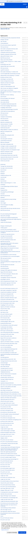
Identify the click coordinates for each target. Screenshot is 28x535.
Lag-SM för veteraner (5, 70)
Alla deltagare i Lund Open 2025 (7, 79)
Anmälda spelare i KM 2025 (6, 125)
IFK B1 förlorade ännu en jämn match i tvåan (9, 301)
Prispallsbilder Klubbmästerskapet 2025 (8, 103)
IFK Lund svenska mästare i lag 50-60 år (8, 45)
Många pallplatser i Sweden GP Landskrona (9, 129)
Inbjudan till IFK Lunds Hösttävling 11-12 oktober (10, 75)
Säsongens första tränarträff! (6, 236)
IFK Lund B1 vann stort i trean (6, 425)
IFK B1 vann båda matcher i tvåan (7, 350)
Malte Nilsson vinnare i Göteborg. (7, 94)
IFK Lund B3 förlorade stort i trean (7, 423)
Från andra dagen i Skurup (6, 509)
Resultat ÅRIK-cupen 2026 (6, 64)
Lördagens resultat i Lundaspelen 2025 (8, 147)
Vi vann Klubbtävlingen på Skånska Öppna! (9, 186)
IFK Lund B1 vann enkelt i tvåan (7, 345)
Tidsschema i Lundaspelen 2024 (7, 294)
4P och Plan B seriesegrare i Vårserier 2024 (9, 273)
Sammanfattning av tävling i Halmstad (8, 507)
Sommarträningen (4, 362)
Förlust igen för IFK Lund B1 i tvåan (7, 334)
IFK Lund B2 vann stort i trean (6, 416)
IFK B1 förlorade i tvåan (5, 317)
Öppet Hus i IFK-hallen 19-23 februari (8, 306)
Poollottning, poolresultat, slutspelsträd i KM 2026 (10, 37)
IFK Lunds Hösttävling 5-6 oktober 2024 (8, 239)
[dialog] (14, 527)
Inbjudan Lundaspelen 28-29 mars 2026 (8, 54)
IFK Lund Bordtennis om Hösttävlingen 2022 (9, 497)
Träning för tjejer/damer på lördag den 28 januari (10, 447)
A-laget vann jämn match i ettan (7, 499)
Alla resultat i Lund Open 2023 (6, 390)
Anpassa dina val (4, 529)
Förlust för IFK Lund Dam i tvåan (7, 408)
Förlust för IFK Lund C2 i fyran (6, 473)
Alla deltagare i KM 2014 (5, 279)
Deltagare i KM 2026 (4, 39)
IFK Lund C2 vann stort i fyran (6, 436)
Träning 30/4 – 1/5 (4, 381)
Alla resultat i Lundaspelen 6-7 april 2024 (8, 290)
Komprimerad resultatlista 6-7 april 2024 (8, 292)
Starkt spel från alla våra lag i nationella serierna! (10, 208)
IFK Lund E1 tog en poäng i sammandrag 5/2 (9, 405)
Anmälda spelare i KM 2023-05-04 (7, 377)
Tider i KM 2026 (3, 41)
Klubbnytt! (3, 171)
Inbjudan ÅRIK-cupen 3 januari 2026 (8, 66)
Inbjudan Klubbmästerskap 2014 (7, 284)
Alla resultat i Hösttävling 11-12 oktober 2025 (9, 71)
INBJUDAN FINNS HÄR (5, 28)
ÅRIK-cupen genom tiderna (6, 258)
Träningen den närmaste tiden (7, 166)
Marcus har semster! (5, 260)
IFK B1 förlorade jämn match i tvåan (7, 303)
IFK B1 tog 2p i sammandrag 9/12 (7, 330)
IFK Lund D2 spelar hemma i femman (8, 484)
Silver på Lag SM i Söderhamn (6, 138)
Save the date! (3, 177)
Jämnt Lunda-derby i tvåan (6, 316)
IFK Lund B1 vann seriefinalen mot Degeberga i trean (11, 419)
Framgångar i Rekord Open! (6, 107)
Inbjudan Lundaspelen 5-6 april (7, 151)
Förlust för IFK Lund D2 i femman (7, 401)
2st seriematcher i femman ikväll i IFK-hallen (9, 443)
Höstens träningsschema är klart (7, 81)
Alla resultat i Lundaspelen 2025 (7, 144)
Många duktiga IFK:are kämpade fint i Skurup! (9, 248)
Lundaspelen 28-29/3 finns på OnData (8, 52)
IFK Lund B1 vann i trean (5, 472)
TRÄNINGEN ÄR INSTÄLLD (5, 372)
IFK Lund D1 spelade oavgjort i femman (8, 457)
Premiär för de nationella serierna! (7, 234)
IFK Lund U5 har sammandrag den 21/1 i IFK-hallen (10, 455)
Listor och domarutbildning (6, 347)
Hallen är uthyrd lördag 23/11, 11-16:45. (8, 182)
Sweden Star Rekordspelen (6, 222)
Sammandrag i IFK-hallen (5, 445)
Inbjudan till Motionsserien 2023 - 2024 (8, 359)
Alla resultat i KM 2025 (5, 102)
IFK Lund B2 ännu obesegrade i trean (8, 417)
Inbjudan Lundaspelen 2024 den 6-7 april (9, 297)
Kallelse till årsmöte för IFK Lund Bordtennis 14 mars (11, 394)
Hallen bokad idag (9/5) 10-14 (6, 275)
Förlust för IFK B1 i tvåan (5, 308)
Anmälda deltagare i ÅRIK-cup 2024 (7, 321)
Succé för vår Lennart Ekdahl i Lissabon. (8, 229)
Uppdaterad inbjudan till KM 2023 (7, 383)
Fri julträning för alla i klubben (6, 327)
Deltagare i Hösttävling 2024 (6, 225)
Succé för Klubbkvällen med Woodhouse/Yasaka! (10, 73)
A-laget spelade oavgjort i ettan (7, 428)
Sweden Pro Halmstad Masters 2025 (8, 86)
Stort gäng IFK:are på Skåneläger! (7, 191)
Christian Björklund (4, 43)
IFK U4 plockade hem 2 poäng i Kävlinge (8, 199)
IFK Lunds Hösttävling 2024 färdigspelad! (8, 213)
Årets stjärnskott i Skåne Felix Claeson (8, 511)
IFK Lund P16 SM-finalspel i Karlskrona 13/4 (9, 288)
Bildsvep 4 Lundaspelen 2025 (6, 122)
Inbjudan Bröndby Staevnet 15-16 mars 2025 (9, 157)
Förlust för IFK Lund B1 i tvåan (6, 336)
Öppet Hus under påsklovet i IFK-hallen (8, 386)
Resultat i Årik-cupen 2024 (6, 319)
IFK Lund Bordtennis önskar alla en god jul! (9, 325)
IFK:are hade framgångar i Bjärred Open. (9, 105)
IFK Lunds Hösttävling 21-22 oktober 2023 (11, 23)
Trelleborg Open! (4, 227)
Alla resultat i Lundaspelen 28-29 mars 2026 (9, 48)
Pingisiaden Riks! (4, 190)
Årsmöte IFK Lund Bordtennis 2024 (7, 299)
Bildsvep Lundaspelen (5, 142)
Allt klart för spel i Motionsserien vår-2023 (9, 453)
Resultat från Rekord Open (6, 323)
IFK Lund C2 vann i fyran (5, 464)
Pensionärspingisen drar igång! (7, 204)
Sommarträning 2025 (5, 100)
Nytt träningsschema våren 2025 (7, 158)
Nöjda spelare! (3, 206)
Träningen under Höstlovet (6, 339)
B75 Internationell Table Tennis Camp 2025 (9, 155)
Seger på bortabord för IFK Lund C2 (7, 399)
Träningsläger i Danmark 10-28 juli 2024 (8, 277)
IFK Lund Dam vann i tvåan (6, 406)
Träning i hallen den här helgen (7, 370)
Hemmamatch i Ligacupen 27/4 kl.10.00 (8, 283)
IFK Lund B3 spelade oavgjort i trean (8, 468)
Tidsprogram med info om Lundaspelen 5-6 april (10, 149)
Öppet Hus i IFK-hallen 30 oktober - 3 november (10, 341)
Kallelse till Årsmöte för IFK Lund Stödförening (10, 392)
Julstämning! (3, 164)
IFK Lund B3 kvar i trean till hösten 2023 (8, 412)
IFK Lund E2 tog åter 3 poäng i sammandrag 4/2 (10, 414)
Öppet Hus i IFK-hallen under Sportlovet (8, 397)
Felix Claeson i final (4, 312)
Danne (2, 516)
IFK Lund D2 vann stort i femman (7, 439)
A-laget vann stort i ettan (5, 479)
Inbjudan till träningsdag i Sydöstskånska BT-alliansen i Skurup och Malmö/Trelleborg (9, 449)
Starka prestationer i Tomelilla (6, 124)
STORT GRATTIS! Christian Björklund (8, 111)
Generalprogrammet (5, 357)
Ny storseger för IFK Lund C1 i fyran (7, 403)
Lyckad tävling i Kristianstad (6, 140)
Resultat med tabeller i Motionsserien (8, 432)
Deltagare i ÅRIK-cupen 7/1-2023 (7, 490)
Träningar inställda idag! (5, 364)
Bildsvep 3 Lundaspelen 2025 (6, 131)
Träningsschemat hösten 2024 (6, 249)
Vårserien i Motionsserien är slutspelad (8, 373)
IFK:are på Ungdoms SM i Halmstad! (7, 98)
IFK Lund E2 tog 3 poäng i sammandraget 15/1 (9, 459)
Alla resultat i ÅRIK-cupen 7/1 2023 (7, 488)
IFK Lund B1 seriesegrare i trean (7, 410)
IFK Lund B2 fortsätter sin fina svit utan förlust (10, 481)
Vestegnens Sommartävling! (6, 116)
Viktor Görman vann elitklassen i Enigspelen (9, 88)
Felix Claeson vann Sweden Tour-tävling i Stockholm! (11, 384)
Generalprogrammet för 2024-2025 (7, 264)
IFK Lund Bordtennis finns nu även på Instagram (10, 256)
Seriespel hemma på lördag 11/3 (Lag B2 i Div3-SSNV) (11, 395)
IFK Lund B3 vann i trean (5, 466)
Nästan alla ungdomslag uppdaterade (8, 451)
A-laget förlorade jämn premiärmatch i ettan (9, 501)
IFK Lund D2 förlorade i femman (7, 461)
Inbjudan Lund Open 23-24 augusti (7, 82)
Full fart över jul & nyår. (5, 160)
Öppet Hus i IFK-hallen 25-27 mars (7, 295)
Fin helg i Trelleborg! (4, 120)
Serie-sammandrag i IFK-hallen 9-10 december (10, 332)
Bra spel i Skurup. (4, 114)
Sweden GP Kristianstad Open (7, 237)
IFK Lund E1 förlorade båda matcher (8, 470)
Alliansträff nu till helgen (5, 215)
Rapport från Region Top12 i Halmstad (8, 495)
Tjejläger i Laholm (4, 438)
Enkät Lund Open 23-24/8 (5, 84)
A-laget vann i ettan (4, 427)
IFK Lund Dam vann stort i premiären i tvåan (9, 503)
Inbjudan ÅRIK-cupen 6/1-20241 (7, 328)
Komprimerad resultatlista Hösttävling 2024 (9, 217)
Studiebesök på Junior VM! (6, 175)
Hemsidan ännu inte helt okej (6, 153)
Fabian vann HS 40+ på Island (6, 59)
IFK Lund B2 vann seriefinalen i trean (8, 477)
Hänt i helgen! (3, 202)
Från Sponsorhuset (4, 47)
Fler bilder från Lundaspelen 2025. (7, 135)
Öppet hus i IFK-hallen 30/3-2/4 (7, 50)
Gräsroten (3, 193)
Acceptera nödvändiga (12, 532)
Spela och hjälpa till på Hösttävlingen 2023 (9, 349)
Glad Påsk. (3, 133)
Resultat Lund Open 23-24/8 (6, 77)
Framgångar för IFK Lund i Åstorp (7, 305)
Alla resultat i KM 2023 (5, 366)
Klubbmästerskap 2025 (5, 127)
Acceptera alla (22, 532)
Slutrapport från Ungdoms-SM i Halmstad (9, 270)
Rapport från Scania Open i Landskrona (8, 338)
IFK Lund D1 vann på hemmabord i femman (9, 441)
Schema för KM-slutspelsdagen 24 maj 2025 (9, 109)
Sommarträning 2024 (5, 268)
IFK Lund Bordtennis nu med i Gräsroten (8, 254)
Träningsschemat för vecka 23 (6, 368)
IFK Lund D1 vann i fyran (5, 519)
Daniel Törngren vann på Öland (7, 90)
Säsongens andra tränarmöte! (7, 168)
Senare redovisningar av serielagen (8, 430)
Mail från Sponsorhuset (5, 195)
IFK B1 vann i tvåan (4, 310)
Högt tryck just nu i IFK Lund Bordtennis (8, 246)
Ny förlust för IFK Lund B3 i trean (7, 421)
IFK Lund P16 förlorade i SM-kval (7, 518)
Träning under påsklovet (5, 388)
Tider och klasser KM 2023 (6, 375)
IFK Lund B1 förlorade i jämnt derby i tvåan (9, 343)
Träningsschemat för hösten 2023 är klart (9, 361)
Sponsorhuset (3, 96)
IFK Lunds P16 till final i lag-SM (6, 314)
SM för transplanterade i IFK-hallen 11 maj (9, 281)
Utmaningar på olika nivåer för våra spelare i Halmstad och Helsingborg (9, 244)
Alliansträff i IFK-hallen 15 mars (7, 56)
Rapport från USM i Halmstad (6, 272)
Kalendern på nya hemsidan (6, 494)
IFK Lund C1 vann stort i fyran (6, 462)
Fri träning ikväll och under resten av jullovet (9, 492)
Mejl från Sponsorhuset (5, 58)
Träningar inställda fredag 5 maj (7, 379)
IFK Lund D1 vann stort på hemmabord (8, 486)
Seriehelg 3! (3, 184)
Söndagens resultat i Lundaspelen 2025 (8, 146)
